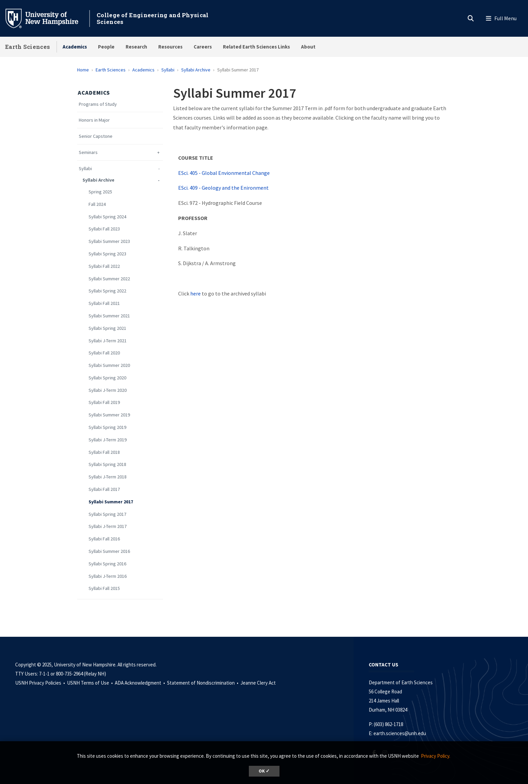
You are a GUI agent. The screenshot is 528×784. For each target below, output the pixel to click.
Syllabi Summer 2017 (111, 502)
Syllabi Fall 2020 (104, 353)
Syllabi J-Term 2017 (108, 526)
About (308, 46)
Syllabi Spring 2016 (107, 564)
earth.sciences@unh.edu (399, 733)
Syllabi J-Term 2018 (108, 477)
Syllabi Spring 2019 (107, 427)
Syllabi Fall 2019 (104, 402)
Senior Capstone (95, 136)
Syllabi (167, 70)
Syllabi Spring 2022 (107, 291)
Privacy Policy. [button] (435, 756)
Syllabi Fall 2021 (104, 303)
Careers (203, 46)
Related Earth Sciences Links (256, 46)
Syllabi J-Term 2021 (108, 341)
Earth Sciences (27, 47)
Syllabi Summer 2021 (109, 316)
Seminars (88, 152)
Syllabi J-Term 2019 (108, 440)
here (195, 293)
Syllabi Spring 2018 (107, 464)
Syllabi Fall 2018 (104, 452)
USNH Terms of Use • (90, 683)
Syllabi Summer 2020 (109, 365)
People (106, 46)
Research (136, 46)
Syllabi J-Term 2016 (108, 576)
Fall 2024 (97, 204)
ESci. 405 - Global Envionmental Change (224, 172)
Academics (75, 46)
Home (83, 70)
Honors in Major (94, 120)
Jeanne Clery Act (258, 683)
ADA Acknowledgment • (140, 683)
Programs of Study (98, 104)
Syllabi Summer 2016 (109, 551)
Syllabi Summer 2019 (109, 415)
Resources (170, 46)
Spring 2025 (100, 192)
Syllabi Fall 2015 (104, 588)
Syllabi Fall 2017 (104, 489)
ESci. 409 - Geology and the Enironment (223, 187)
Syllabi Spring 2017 (107, 514)
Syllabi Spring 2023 (107, 254)
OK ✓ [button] (264, 771)
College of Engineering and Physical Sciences (153, 18)
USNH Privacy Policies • (40, 683)
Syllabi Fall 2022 (104, 266)
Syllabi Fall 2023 (104, 229)
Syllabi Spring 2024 (107, 217)
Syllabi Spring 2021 (107, 328)
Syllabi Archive (195, 70)
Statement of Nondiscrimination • (203, 683)
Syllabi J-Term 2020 (108, 390)
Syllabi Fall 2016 (104, 539)
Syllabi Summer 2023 (109, 241)
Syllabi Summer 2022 (109, 279)
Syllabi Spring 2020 (107, 378)
